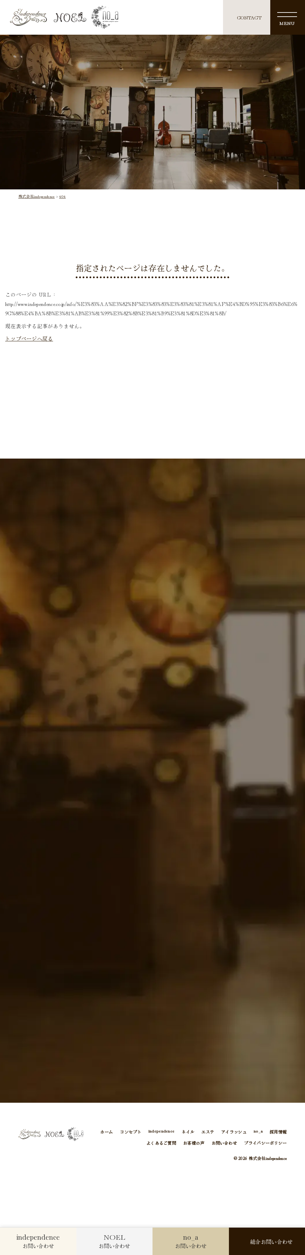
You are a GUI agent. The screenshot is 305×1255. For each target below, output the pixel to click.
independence (161, 1132)
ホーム (106, 1133)
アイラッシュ (234, 1133)
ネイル (187, 1133)
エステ (207, 1133)
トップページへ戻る (29, 338)
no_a (258, 1132)
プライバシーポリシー (265, 1143)
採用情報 (278, 1133)
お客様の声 (193, 1143)
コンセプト (130, 1133)
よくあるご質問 (161, 1143)
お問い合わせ (224, 1143)
